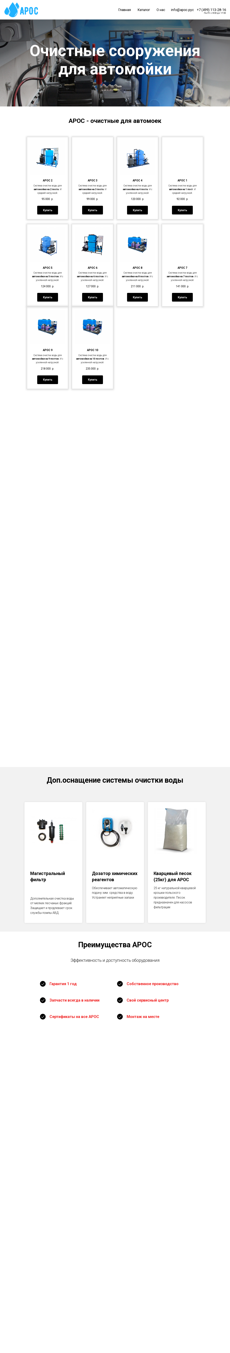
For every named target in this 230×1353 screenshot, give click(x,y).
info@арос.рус (182, 10)
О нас (161, 10)
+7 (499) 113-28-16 (211, 10)
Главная (124, 10)
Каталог (143, 10)
